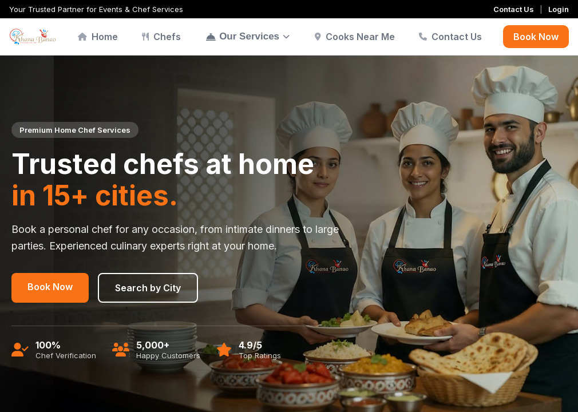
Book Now (536, 36)
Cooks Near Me (355, 36)
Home (98, 36)
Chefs (161, 36)
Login (558, 9)
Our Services (248, 36)
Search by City (148, 288)
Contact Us (513, 9)
